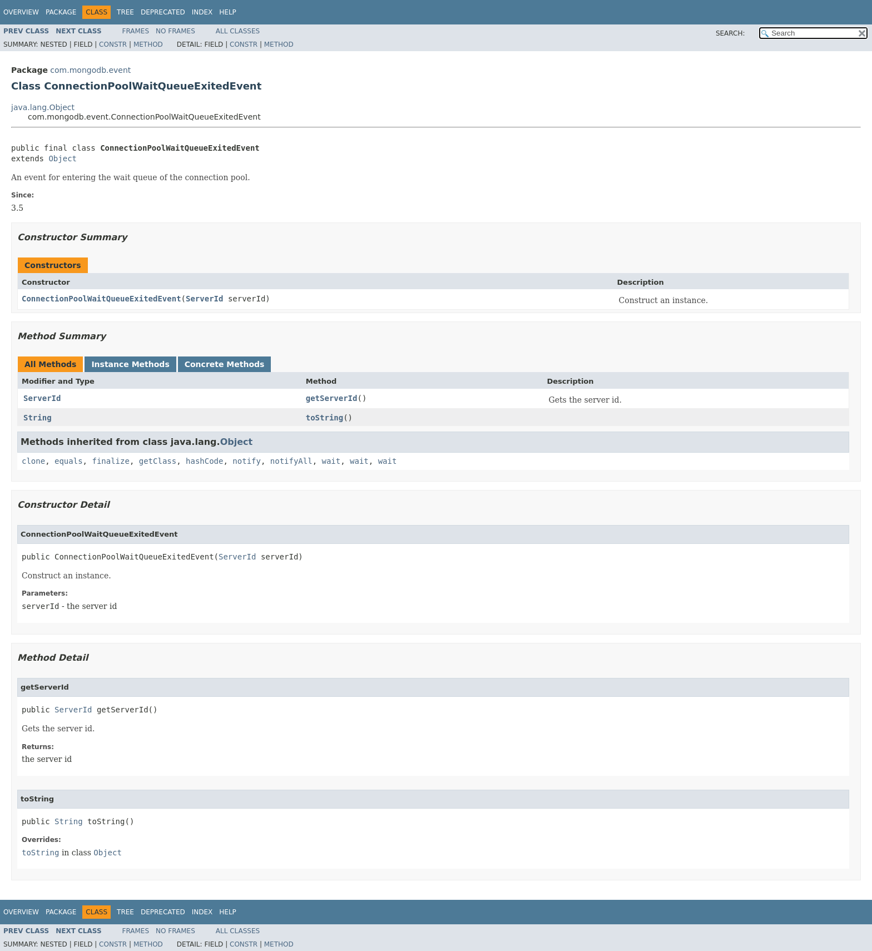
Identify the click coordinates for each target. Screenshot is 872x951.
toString (324, 417)
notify (246, 461)
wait (331, 461)
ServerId (204, 298)
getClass (157, 461)
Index (202, 12)
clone (33, 461)
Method (148, 44)
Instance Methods (130, 364)
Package (61, 12)
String (37, 417)
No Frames (175, 31)
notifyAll (291, 461)
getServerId (332, 398)
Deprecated (163, 12)
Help (227, 12)
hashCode (204, 461)
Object (62, 158)
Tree (125, 12)
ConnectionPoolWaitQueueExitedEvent (101, 298)
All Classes (238, 31)
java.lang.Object (43, 107)
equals (68, 461)
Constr (113, 44)
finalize (110, 461)
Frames (136, 31)
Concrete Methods (225, 364)
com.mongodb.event (90, 70)
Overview (21, 12)
